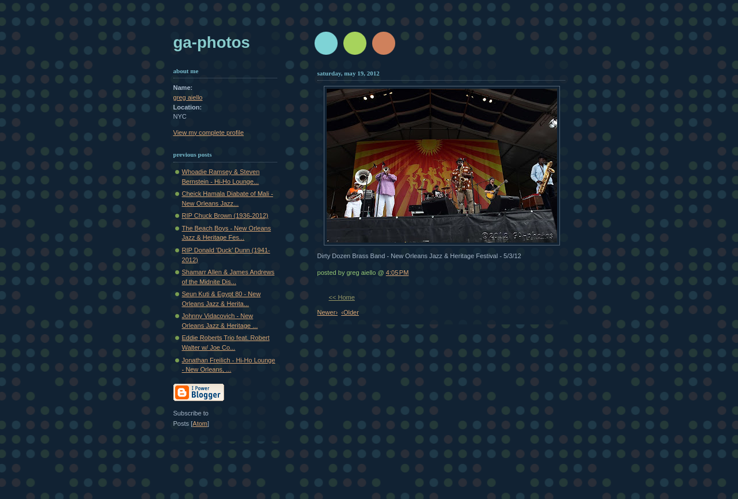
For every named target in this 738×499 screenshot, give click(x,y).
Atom (199, 423)
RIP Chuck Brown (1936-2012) (225, 215)
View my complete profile (208, 132)
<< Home (342, 297)
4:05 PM (397, 272)
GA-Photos (211, 42)
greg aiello (188, 97)
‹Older (350, 312)
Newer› (327, 312)
